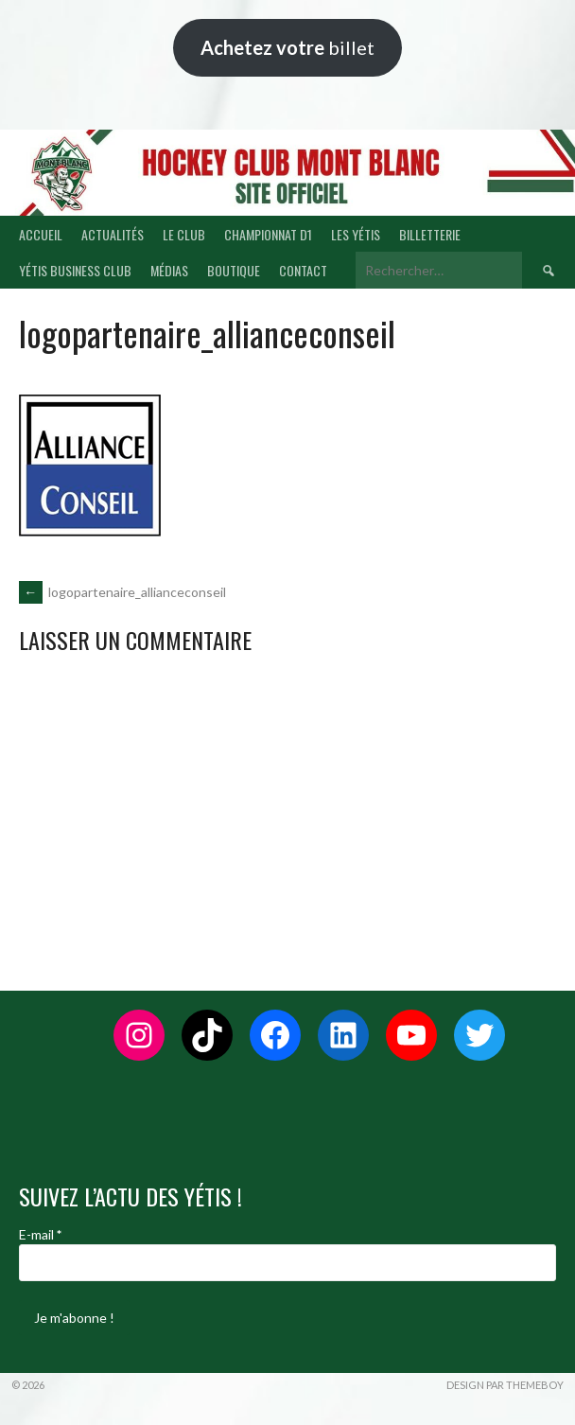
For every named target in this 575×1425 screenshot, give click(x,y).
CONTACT (303, 270)
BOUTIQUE (233, 270)
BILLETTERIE (430, 234)
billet (287, 47)
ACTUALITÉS (112, 234)
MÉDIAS (169, 270)
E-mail (40, 1234)
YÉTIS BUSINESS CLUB (75, 270)
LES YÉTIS (355, 234)
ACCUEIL (40, 234)
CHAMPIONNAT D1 (268, 234)
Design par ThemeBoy (505, 1385)
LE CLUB (184, 234)
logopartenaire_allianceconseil (122, 592)
